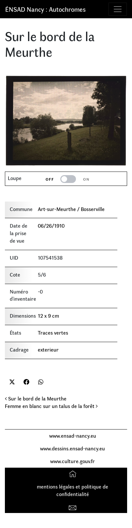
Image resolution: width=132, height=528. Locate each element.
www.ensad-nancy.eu (72, 435)
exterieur (48, 349)
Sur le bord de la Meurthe (35, 398)
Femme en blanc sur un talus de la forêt (51, 405)
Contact (73, 506)
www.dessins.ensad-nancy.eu (72, 448)
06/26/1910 (51, 225)
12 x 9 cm (48, 315)
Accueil (73, 473)
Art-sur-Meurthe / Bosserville (71, 208)
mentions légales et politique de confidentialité (72, 490)
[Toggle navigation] (118, 9)
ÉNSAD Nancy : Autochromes (45, 9)
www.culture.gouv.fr (72, 461)
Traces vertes (53, 332)
